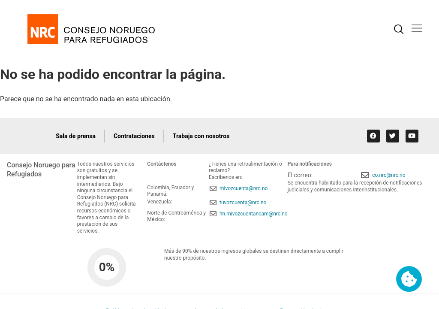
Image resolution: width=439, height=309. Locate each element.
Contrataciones (134, 136)
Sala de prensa (76, 136)
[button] (417, 29)
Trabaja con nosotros (201, 136)
